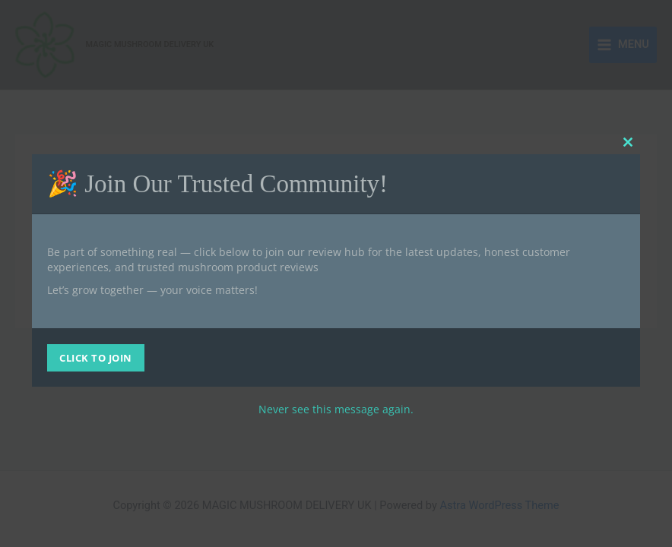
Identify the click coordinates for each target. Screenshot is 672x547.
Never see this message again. (336, 409)
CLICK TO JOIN (95, 358)
